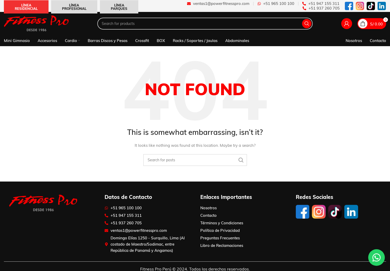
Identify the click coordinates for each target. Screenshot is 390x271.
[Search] (205, 24)
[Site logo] (36, 23)
